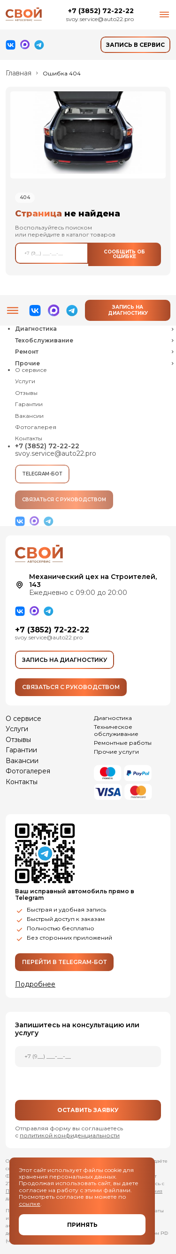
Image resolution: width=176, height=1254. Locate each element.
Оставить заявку (88, 1109)
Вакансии (29, 416)
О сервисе (31, 370)
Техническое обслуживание (116, 730)
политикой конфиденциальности (70, 1135)
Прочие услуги (116, 751)
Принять (82, 1224)
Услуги (25, 381)
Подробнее (35, 984)
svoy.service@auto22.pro (100, 18)
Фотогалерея (35, 427)
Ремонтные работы (123, 742)
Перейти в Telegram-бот (64, 961)
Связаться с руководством (64, 500)
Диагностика (113, 717)
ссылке (29, 1203)
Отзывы (26, 393)
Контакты (28, 438)
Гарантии (29, 404)
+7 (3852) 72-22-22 (101, 11)
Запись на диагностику (128, 310)
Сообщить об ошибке (124, 254)
